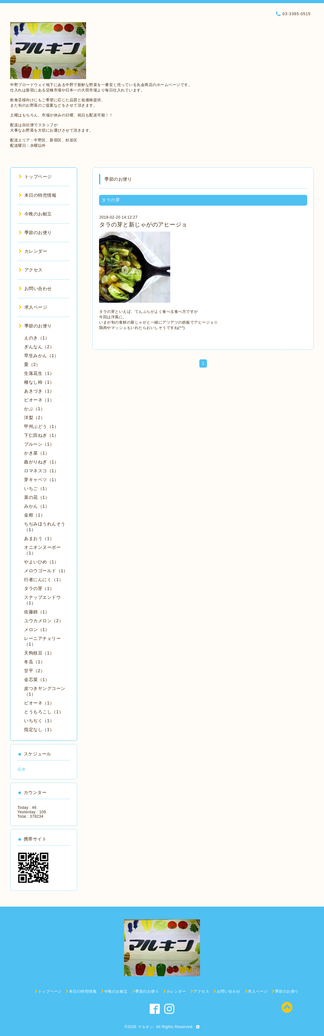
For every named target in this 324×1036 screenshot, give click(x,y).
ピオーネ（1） (39, 399)
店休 (21, 769)
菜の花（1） (37, 497)
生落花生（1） (39, 373)
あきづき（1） (39, 391)
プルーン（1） (39, 444)
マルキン (145, 1027)
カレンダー (33, 251)
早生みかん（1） (41, 355)
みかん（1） (37, 506)
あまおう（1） (39, 538)
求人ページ (33, 307)
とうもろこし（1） (43, 711)
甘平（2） (34, 670)
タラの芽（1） (39, 588)
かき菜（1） (37, 453)
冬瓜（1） (34, 661)
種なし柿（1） (39, 382)
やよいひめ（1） (41, 561)
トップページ (35, 176)
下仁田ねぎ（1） (41, 435)
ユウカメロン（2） (43, 620)
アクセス (31, 269)
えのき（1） (37, 337)
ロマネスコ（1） (41, 470)
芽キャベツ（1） (41, 479)
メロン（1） (37, 629)
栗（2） (32, 364)
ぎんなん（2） (39, 346)
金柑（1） (34, 515)
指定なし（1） (39, 729)
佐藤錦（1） (37, 611)
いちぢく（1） (39, 720)
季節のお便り (35, 232)
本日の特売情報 (37, 195)
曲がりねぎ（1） (41, 461)
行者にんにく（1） (43, 579)
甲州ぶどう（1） (41, 426)
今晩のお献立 (35, 213)
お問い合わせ (35, 288)
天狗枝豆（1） (39, 652)
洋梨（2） (34, 417)
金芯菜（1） (37, 679)
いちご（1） (37, 488)
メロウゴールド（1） (46, 570)
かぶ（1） (34, 408)
